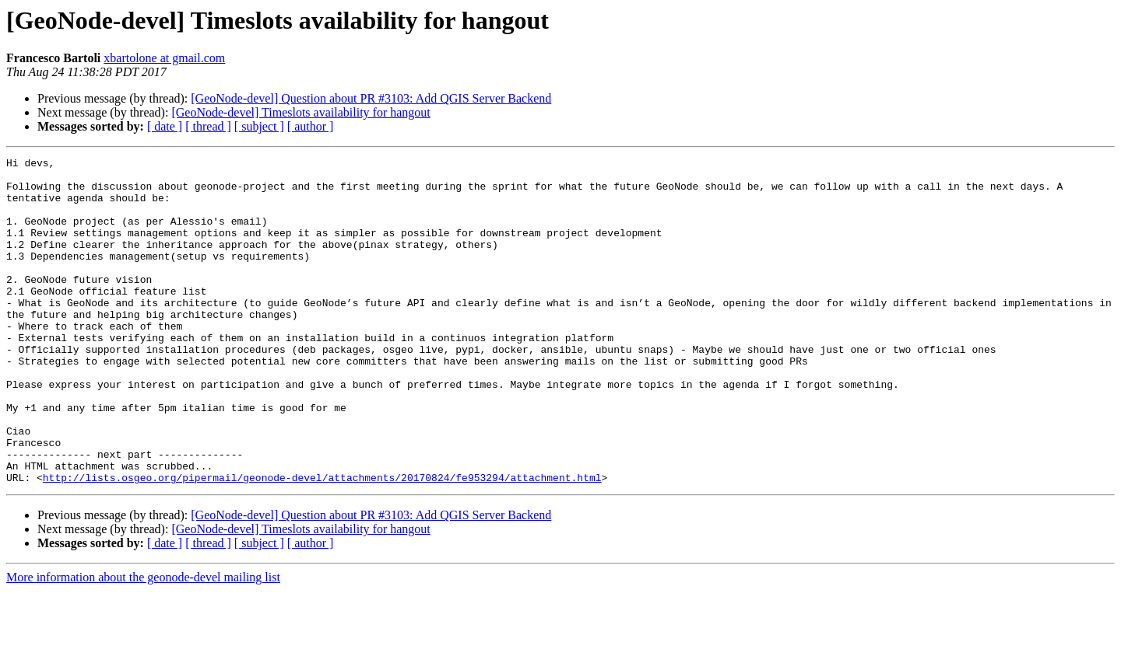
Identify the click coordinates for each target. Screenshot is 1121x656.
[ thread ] (208, 126)
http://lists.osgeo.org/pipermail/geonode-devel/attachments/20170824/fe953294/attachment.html (322, 543)
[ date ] (164, 126)
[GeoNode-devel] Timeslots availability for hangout (300, 112)
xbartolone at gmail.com (164, 58)
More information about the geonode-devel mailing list (143, 642)
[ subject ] (259, 126)
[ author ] (310, 126)
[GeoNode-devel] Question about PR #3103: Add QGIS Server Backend (371, 98)
